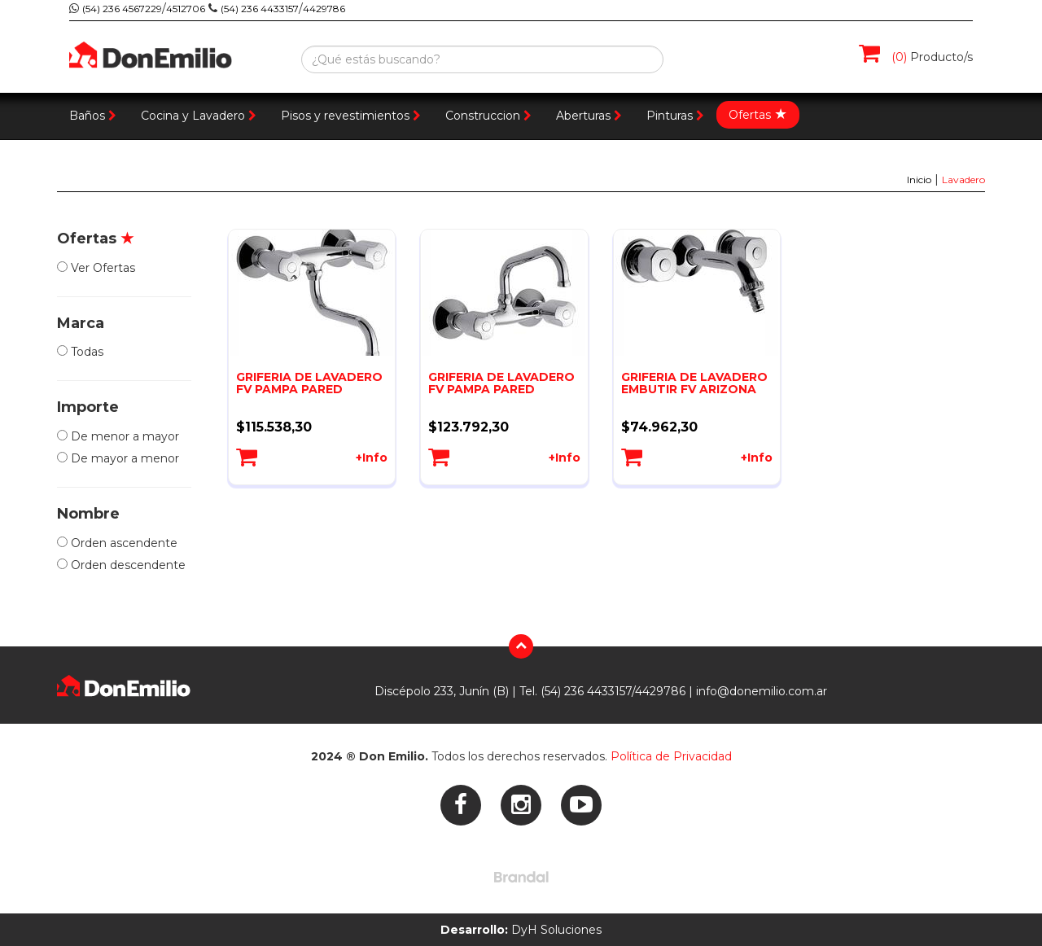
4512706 (185, 8)
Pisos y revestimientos (351, 115)
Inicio (919, 179)
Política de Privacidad (671, 756)
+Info (371, 457)
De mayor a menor (118, 458)
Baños (92, 115)
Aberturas (589, 115)
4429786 (324, 8)
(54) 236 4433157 (260, 8)
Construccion (488, 115)
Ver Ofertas (96, 268)
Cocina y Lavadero (198, 115)
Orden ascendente (117, 543)
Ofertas (758, 114)
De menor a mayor (118, 436)
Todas (80, 351)
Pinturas (675, 115)
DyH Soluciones (521, 929)
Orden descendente (121, 565)
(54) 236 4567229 (122, 8)
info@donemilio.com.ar (761, 691)
